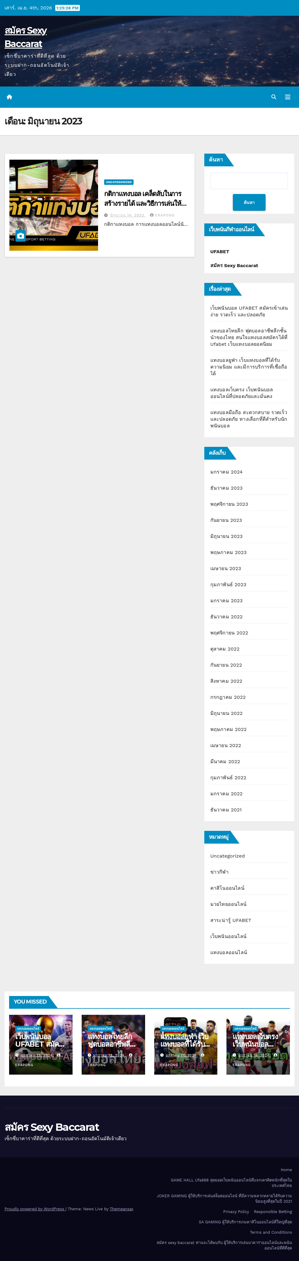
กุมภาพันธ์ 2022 (228, 777)
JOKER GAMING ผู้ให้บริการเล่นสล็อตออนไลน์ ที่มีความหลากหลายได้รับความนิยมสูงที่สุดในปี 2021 (224, 1199)
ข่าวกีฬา (219, 872)
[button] (273, 97)
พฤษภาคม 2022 (228, 729)
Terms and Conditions (271, 1232)
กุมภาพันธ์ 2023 (228, 584)
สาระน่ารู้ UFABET (230, 920)
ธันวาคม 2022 (226, 617)
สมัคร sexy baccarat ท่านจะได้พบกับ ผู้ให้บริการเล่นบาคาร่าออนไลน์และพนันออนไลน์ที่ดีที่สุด (224, 1245)
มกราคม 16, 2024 (254, 1055)
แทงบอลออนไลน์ (228, 952)
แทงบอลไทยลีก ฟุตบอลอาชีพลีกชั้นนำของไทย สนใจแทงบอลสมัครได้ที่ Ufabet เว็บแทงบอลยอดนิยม (248, 337)
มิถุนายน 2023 (226, 536)
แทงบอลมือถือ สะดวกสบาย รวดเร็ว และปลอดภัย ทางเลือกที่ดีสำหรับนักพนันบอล (248, 419)
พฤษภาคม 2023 (228, 552)
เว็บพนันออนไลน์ (228, 936)
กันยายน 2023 (226, 520)
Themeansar (121, 1209)
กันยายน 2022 (226, 665)
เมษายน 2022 (225, 745)
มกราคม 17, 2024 (182, 1055)
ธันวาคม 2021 (226, 810)
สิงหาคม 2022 (226, 681)
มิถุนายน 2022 (226, 713)
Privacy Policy (236, 1211)
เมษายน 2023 (225, 568)
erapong (162, 215)
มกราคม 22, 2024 (37, 1055)
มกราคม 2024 (226, 472)
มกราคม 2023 (226, 600)
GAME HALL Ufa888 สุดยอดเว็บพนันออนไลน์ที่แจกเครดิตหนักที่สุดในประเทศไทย (231, 1183)
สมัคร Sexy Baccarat (52, 1127)
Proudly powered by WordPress (35, 1209)
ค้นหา (216, 159)
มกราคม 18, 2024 (109, 1055)
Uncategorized (119, 182)
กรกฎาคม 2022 (228, 697)
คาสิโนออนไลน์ (227, 888)
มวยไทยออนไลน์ (228, 904)
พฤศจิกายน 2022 (229, 633)
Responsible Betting (273, 1211)
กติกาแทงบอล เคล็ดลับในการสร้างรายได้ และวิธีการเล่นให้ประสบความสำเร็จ (142, 203)
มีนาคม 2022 (225, 761)
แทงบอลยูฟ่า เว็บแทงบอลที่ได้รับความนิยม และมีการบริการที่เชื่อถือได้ (248, 366)
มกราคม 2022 (226, 794)
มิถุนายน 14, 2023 (128, 215)
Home (286, 1170)
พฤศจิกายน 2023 (229, 504)
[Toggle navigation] (287, 97)
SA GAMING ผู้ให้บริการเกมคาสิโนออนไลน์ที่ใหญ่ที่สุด (245, 1222)
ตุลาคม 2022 (225, 649)
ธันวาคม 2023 (226, 488)
